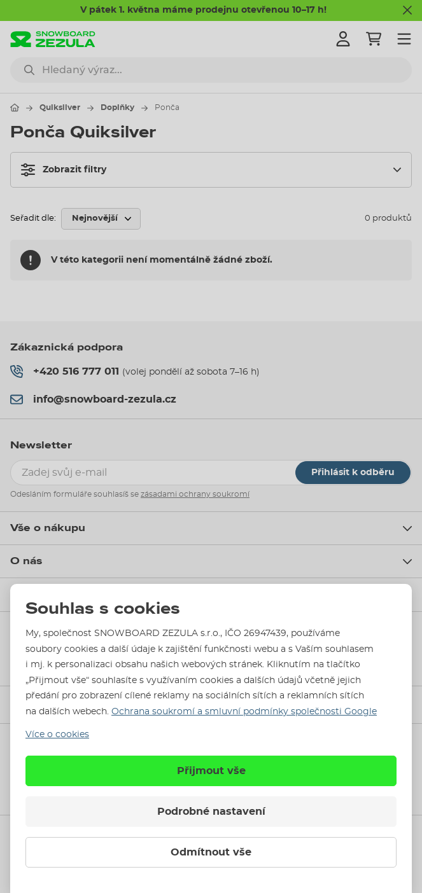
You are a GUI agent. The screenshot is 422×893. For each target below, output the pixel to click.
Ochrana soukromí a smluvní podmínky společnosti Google (244, 711)
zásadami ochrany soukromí (195, 494)
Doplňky (117, 107)
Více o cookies (57, 734)
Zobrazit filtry (63, 170)
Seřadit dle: (33, 218)
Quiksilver (59, 107)
